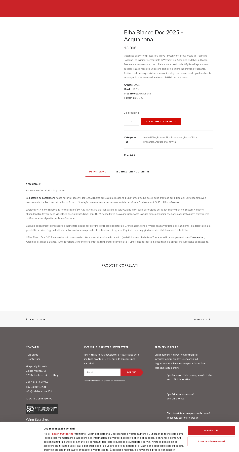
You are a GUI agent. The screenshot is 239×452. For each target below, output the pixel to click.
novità (172, 141)
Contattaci (34, 358)
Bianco (161, 137)
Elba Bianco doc (174, 137)
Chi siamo (33, 354)
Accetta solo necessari (211, 416)
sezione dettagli (163, 436)
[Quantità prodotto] (131, 122)
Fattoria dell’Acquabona (42, 197)
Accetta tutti (211, 405)
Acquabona (161, 141)
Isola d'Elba (149, 137)
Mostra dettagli (52, 445)
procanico (148, 141)
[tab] (132, 173)
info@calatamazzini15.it (39, 391)
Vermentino (198, 237)
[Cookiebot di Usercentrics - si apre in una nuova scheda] (21, 445)
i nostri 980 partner (62, 408)
